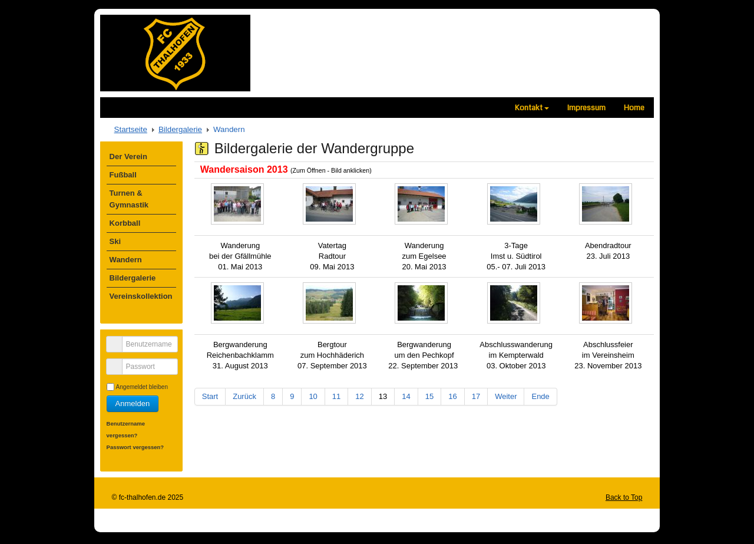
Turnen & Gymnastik (129, 199)
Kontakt (532, 107)
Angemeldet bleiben (142, 387)
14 (406, 396)
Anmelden (132, 403)
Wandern (126, 259)
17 (476, 396)
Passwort (118, 361)
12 (359, 396)
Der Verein (128, 156)
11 (336, 396)
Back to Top (624, 497)
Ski (115, 241)
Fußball (123, 174)
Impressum (586, 107)
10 (313, 396)
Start (210, 396)
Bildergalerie (180, 129)
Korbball (125, 223)
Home (634, 107)
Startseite (130, 129)
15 (429, 396)
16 (452, 396)
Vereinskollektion (141, 296)
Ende (540, 396)
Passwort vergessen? (135, 447)
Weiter (506, 396)
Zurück (244, 396)
